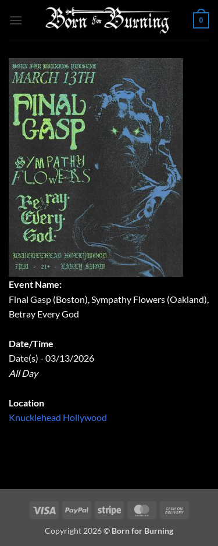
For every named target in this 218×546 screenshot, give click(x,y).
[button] (16, 20)
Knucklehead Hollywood (58, 417)
